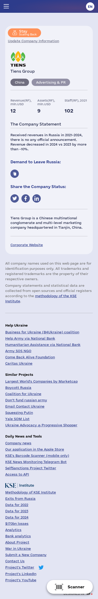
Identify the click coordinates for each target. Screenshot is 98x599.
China (20, 82)
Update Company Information (33, 41)
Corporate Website (26, 245)
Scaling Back (28, 32)
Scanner (76, 587)
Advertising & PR (51, 82)
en (90, 6)
